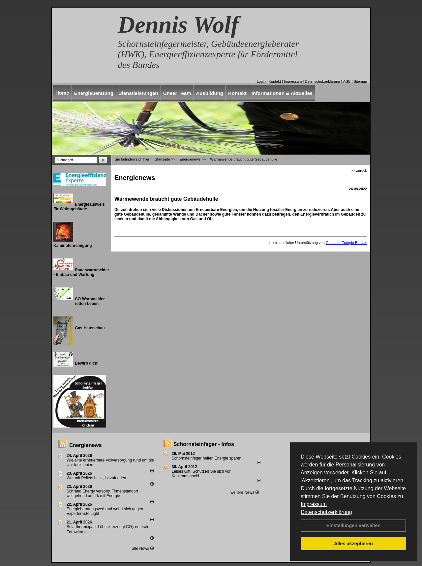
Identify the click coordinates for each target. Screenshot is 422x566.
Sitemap (360, 81)
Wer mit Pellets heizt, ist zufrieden (96, 478)
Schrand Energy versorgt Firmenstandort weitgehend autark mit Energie (102, 493)
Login (261, 81)
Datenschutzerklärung (326, 512)
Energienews (85, 445)
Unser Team (177, 93)
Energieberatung (93, 93)
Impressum (314, 504)
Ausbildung (210, 93)
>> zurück (359, 170)
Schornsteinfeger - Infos (203, 444)
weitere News (244, 492)
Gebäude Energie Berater (346, 243)
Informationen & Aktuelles (282, 93)
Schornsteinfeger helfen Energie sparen (206, 458)
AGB (346, 81)
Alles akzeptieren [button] (353, 543)
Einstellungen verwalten (353, 525)
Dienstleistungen (138, 93)
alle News (142, 548)
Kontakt (275, 81)
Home (62, 93)
